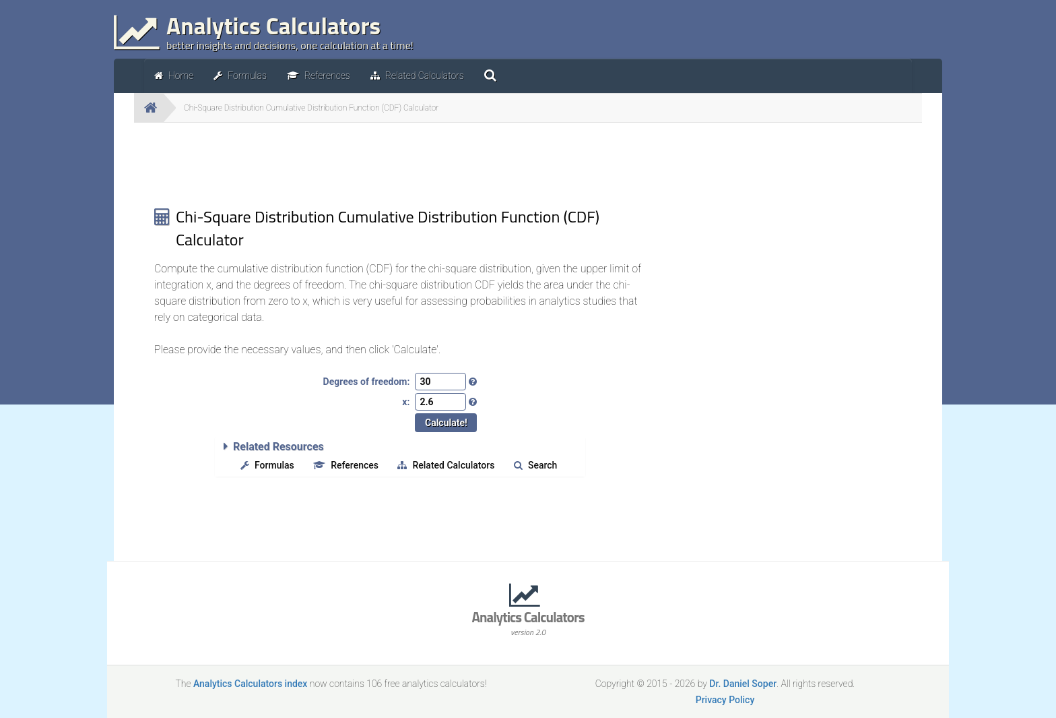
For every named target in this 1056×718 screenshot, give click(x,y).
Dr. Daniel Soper (743, 683)
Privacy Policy (725, 699)
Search (535, 465)
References (345, 465)
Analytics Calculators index (250, 683)
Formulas (267, 465)
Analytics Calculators (528, 622)
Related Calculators (445, 465)
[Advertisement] (400, 163)
